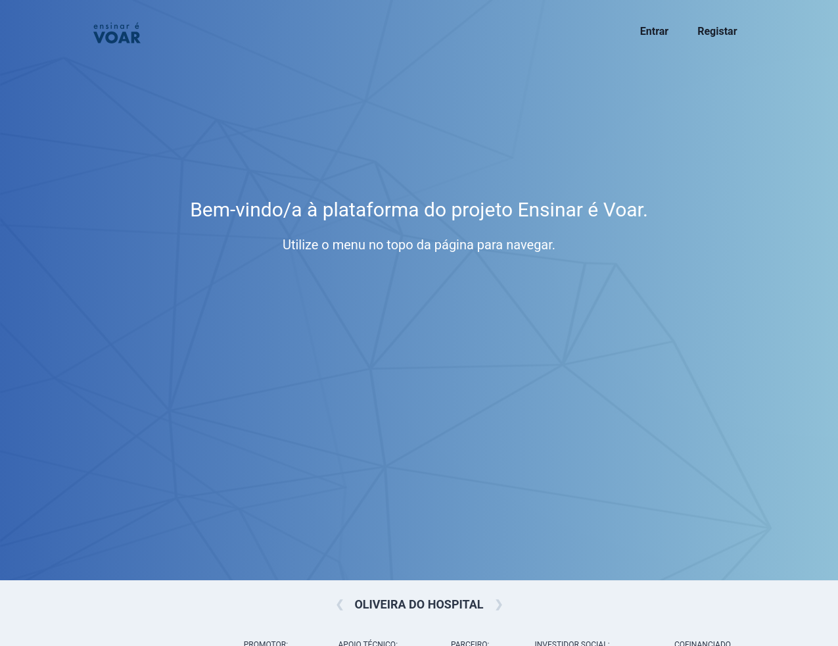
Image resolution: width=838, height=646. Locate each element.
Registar (717, 31)
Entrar (654, 31)
